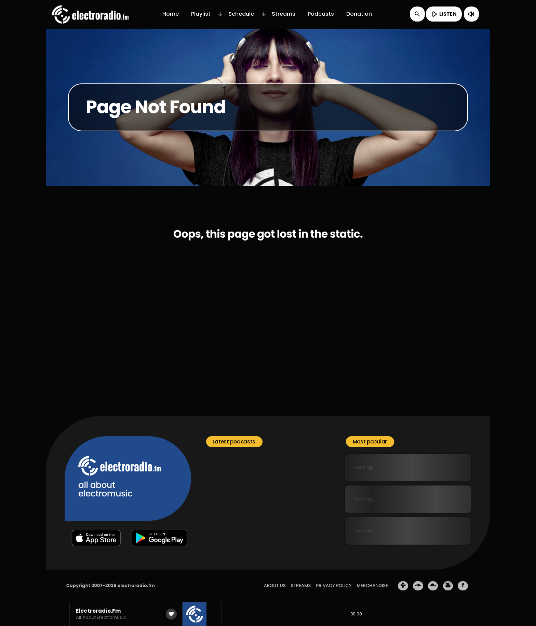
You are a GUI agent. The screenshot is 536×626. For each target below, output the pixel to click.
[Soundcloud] (418, 586)
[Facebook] (463, 586)
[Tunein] (403, 586)
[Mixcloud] (433, 586)
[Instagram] (448, 586)
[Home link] (90, 14)
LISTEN (443, 14)
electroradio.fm (136, 585)
